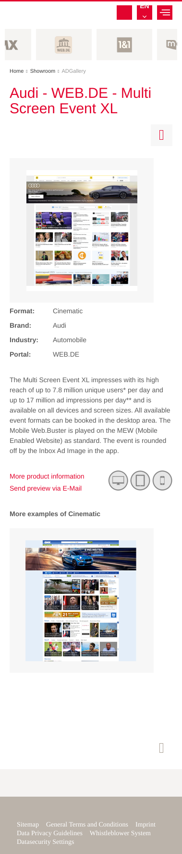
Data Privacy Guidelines (50, 833)
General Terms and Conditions (87, 824)
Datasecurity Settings (45, 842)
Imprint (145, 824)
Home (20, 71)
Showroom (46, 71)
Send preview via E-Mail (46, 488)
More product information (47, 476)
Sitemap (28, 824)
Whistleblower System (120, 833)
